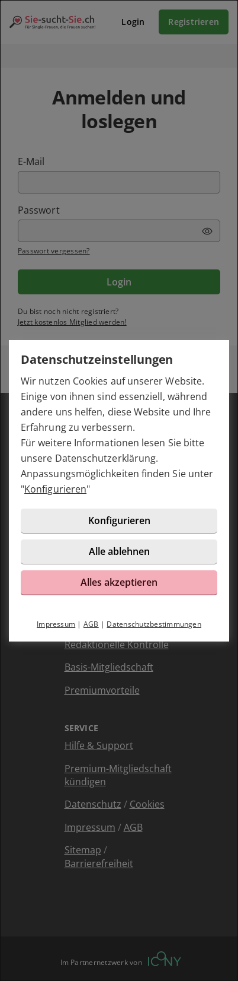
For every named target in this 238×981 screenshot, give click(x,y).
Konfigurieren (55, 489)
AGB (91, 624)
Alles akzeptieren (119, 582)
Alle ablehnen (119, 551)
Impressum (56, 624)
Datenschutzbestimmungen (154, 624)
